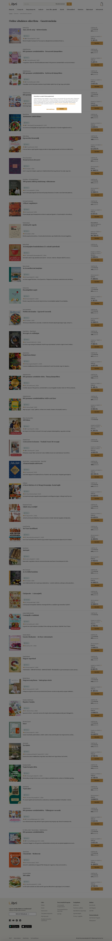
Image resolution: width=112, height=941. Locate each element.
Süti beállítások (50, 109)
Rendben (62, 108)
